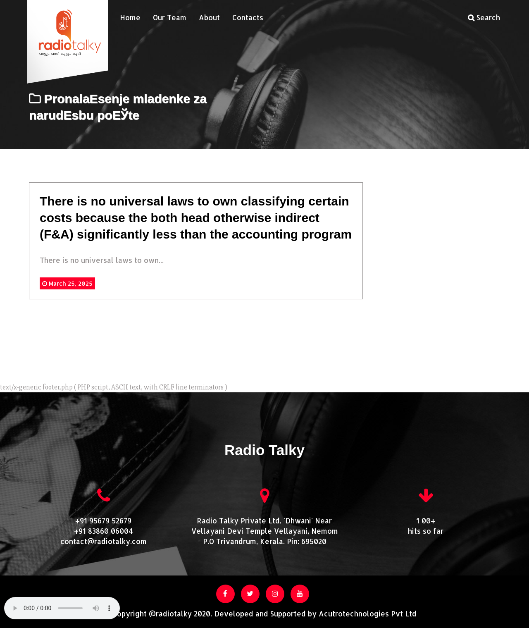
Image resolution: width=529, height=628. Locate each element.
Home (130, 17)
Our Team (169, 17)
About (209, 17)
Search (484, 17)
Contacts (247, 17)
